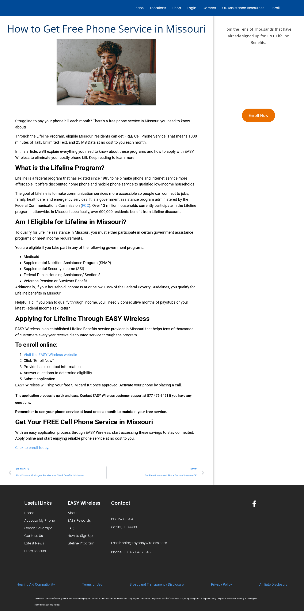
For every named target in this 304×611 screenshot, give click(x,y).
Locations (158, 7)
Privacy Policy (221, 584)
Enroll (275, 7)
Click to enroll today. (32, 447)
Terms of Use (92, 584)
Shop (176, 7)
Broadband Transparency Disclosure (157, 584)
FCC (85, 205)
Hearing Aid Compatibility (36, 584)
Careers (209, 7)
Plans (139, 7)
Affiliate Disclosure (273, 584)
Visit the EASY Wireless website (50, 354)
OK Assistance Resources (243, 7)
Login (191, 7)
